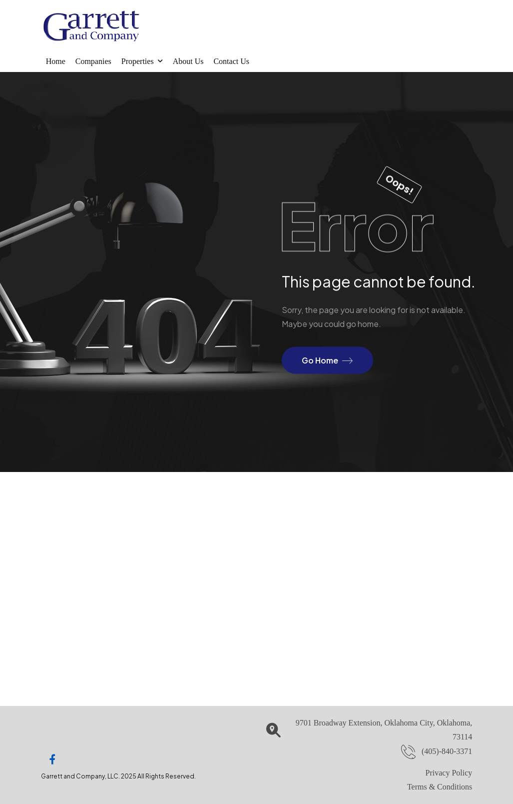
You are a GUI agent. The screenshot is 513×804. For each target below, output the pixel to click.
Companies (93, 61)
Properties (137, 61)
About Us (188, 61)
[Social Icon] (52, 759)
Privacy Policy (449, 772)
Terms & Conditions (439, 786)
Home (55, 61)
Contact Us (231, 61)
